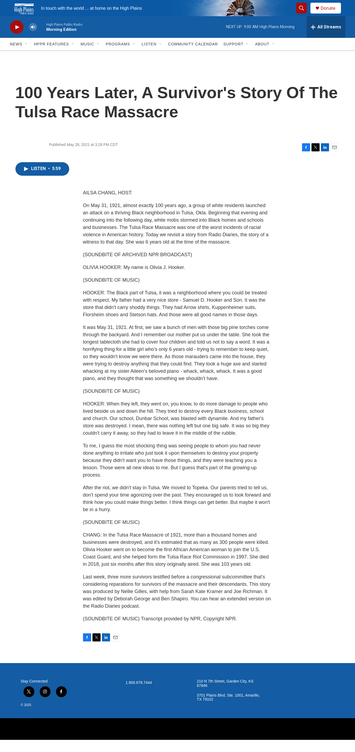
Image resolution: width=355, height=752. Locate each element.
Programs (118, 56)
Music (87, 56)
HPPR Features (51, 56)
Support (233, 56)
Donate (331, 14)
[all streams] (326, 39)
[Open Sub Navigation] (26, 56)
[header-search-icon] (304, 14)
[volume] (33, 39)
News (16, 56)
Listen (149, 56)
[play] (16, 39)
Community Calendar (193, 56)
